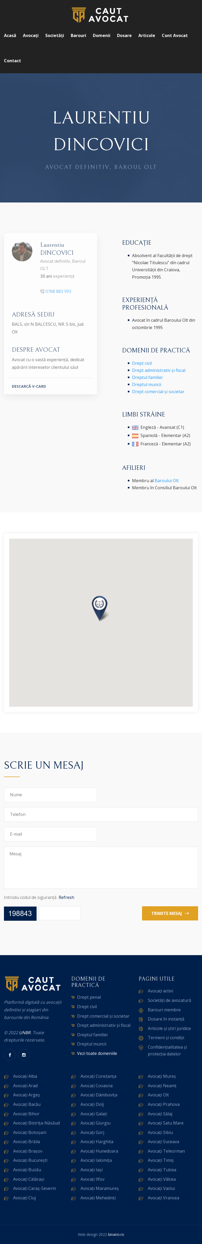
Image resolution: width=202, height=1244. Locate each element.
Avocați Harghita (96, 1141)
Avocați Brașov (27, 1151)
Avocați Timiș (161, 1160)
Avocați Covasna (96, 1086)
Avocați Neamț (162, 1086)
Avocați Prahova (164, 1104)
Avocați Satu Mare (166, 1123)
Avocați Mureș (162, 1076)
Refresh (66, 897)
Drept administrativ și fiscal (158, 370)
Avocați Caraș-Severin (34, 1188)
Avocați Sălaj (160, 1114)
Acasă (10, 35)
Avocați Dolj (92, 1104)
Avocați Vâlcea (162, 1179)
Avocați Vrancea (163, 1198)
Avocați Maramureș (99, 1188)
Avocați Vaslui (161, 1188)
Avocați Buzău (27, 1170)
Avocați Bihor (26, 1114)
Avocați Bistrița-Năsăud (36, 1123)
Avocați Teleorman (166, 1151)
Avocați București (30, 1160)
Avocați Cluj (24, 1198)
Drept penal (89, 997)
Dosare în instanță (166, 1019)
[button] (101, 609)
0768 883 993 (58, 294)
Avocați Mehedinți (98, 1198)
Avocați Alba (25, 1076)
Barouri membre (164, 1010)
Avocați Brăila (26, 1141)
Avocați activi (160, 991)
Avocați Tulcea (162, 1170)
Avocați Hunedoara (99, 1151)
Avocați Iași (91, 1170)
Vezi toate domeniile (97, 1053)
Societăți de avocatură (169, 1000)
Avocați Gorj (92, 1132)
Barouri (78, 35)
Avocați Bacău (27, 1104)
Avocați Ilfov (92, 1179)
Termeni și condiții (166, 1037)
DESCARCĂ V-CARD (29, 389)
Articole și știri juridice (169, 1028)
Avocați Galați (93, 1114)
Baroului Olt (167, 480)
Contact (12, 61)
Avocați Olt (158, 1095)
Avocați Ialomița (96, 1160)
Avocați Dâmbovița (98, 1095)
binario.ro (116, 1234)
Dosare (124, 35)
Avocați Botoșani (29, 1132)
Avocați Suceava (163, 1141)
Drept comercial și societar (158, 391)
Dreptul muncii (146, 384)
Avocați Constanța (98, 1076)
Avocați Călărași (28, 1179)
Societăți (54, 35)
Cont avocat (175, 35)
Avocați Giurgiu (95, 1123)
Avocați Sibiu (160, 1132)
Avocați (31, 35)
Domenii (101, 35)
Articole (146, 35)
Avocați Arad (25, 1086)
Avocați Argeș (26, 1095)
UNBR (25, 1032)
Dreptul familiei (147, 377)
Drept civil (142, 363)
